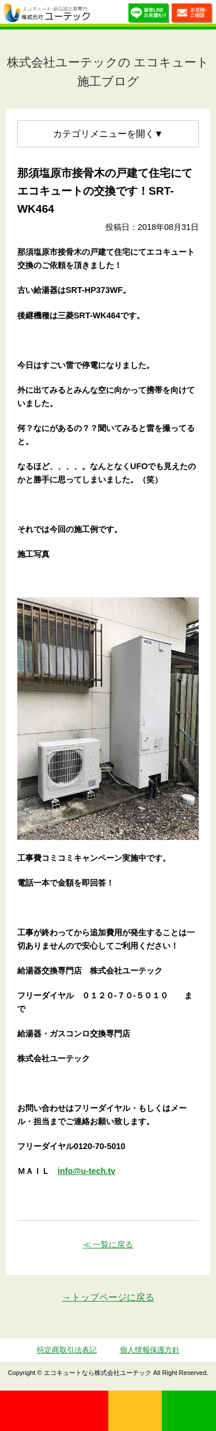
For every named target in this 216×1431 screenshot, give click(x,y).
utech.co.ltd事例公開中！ (102, 14)
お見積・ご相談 (192, 14)
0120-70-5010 (54, 1411)
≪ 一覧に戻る (108, 1244)
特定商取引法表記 (67, 1349)
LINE (189, 1411)
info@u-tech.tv (86, 1171)
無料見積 (135, 1411)
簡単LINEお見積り (148, 14)
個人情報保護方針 (150, 1349)
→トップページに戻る (108, 1297)
